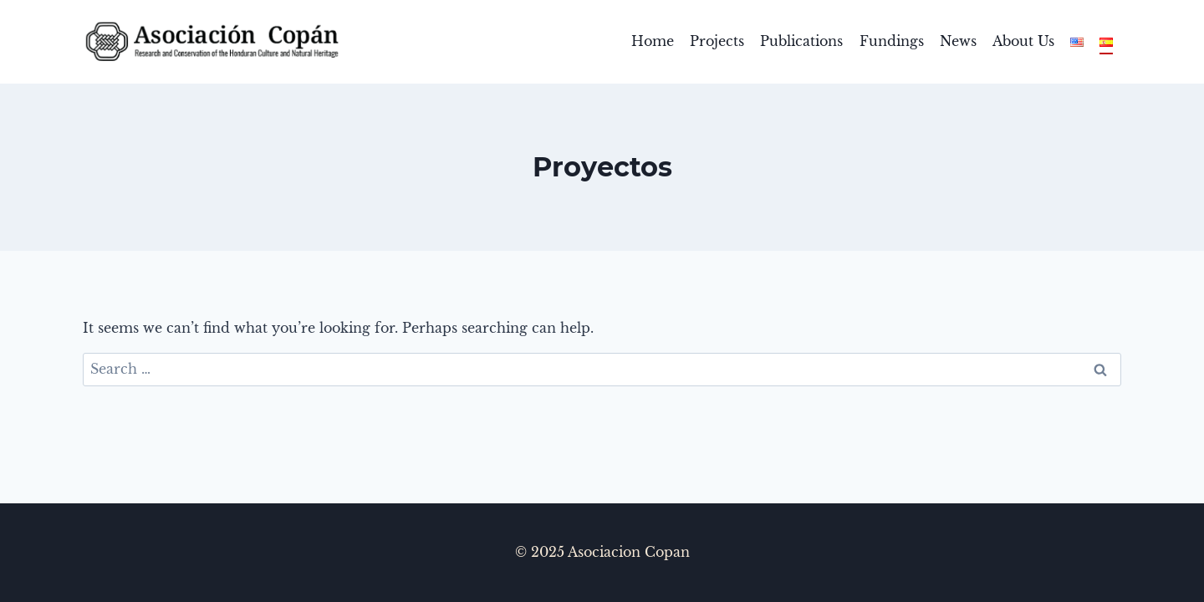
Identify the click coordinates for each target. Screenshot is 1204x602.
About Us (1023, 41)
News (958, 41)
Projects (717, 41)
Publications (801, 41)
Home (652, 41)
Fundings (892, 41)
